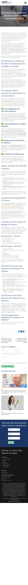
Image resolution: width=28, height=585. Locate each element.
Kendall (19, 211)
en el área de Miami (17, 203)
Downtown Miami (6, 459)
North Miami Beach (7, 465)
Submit (11, 442)
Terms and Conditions (14, 499)
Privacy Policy (22, 498)
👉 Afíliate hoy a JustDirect (7, 322)
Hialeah (18, 212)
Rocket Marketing (16, 501)
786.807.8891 (4, 472)
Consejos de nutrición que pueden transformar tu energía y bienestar (12, 414)
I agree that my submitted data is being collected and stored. (15, 363)
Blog (2, 411)
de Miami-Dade (16, 70)
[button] (25, 3)
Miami (20, 35)
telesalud (23, 212)
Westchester (5, 466)
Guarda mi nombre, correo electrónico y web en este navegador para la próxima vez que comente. (13, 354)
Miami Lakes (5, 214)
